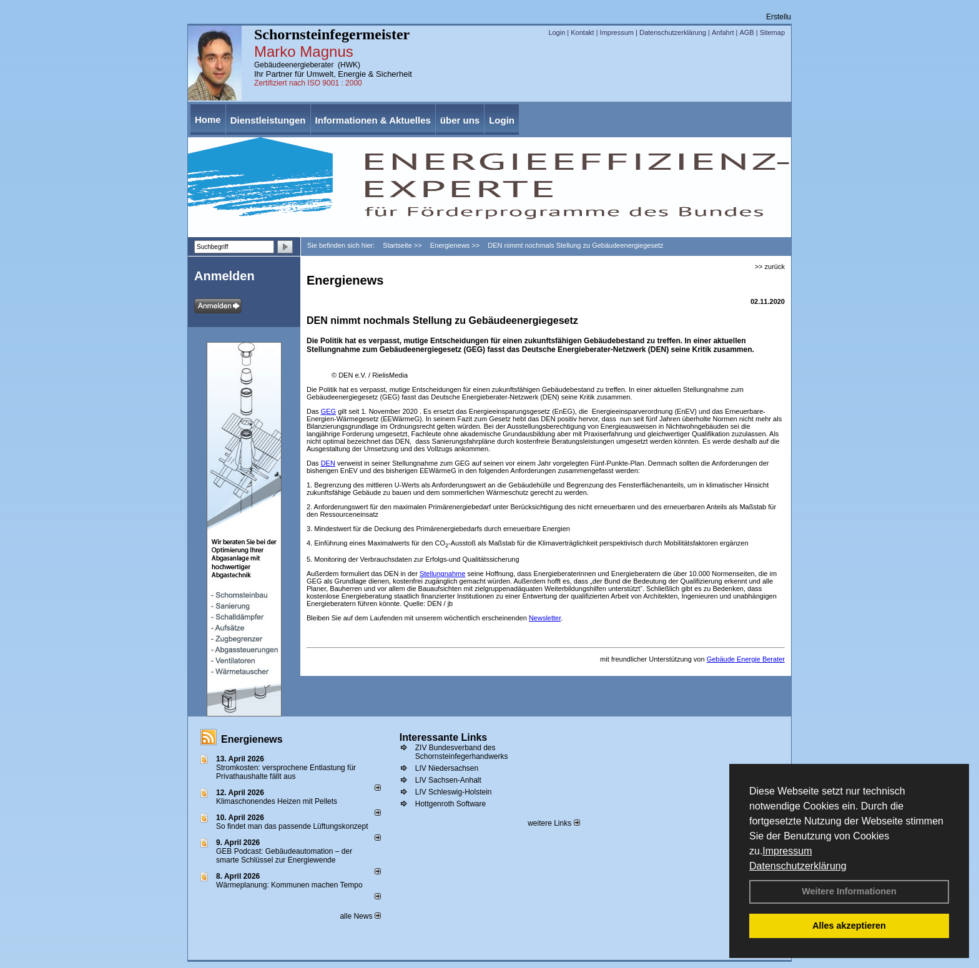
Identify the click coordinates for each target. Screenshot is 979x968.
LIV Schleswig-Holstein (453, 792)
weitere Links (553, 823)
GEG (328, 411)
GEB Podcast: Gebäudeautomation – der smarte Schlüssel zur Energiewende (284, 855)
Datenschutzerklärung (798, 866)
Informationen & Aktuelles (373, 120)
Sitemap (772, 32)
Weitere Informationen (849, 891)
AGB (746, 32)
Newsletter (545, 618)
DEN (328, 463)
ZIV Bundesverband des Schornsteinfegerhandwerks (461, 752)
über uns (460, 120)
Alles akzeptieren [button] (849, 926)
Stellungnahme (442, 573)
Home (208, 119)
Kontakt (582, 32)
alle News (360, 916)
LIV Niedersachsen (446, 768)
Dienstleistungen (268, 120)
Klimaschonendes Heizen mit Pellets (276, 801)
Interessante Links (444, 737)
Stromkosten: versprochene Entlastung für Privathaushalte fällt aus (286, 772)
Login (556, 32)
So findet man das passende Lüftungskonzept (292, 826)
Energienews (252, 739)
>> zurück (770, 266)
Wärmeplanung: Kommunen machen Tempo (289, 885)
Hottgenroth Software (450, 803)
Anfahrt (723, 32)
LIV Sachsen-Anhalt (448, 780)
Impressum (787, 851)
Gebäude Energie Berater (746, 659)
